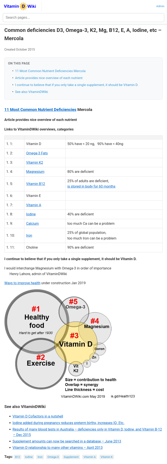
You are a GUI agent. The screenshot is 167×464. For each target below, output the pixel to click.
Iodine (31, 214)
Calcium (32, 223)
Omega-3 (53, 457)
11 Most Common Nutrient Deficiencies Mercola (50, 71)
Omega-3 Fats (37, 153)
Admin (160, 6)
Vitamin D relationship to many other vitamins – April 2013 (57, 448)
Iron (29, 235)
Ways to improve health (22, 283)
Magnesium (35, 172)
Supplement (71, 457)
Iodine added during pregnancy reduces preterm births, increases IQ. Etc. (68, 423)
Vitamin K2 (34, 162)
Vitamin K (107, 457)
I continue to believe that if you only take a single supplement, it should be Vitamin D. (76, 85)
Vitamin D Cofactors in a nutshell (37, 416)
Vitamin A (33, 205)
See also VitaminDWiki (31, 92)
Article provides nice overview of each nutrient (48, 78)
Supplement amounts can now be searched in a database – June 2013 (66, 441)
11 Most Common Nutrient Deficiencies (40, 109)
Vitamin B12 (35, 184)
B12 (17, 457)
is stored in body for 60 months (91, 186)
